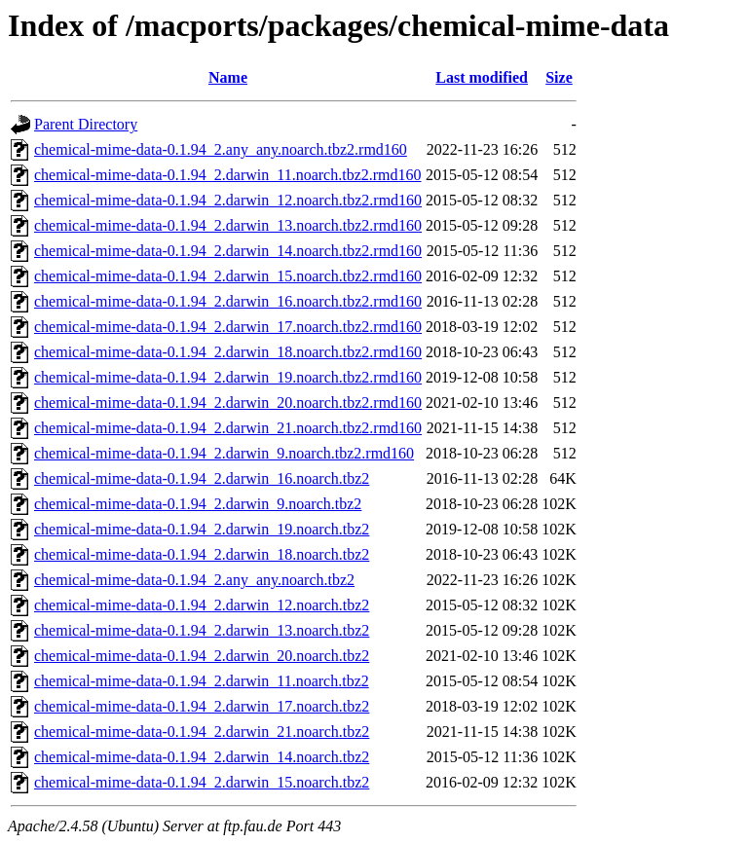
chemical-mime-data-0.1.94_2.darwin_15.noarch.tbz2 (201, 782)
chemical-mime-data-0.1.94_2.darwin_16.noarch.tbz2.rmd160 (228, 301)
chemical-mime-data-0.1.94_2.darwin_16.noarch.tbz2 (201, 478)
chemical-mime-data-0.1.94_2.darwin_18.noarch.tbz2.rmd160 (228, 352)
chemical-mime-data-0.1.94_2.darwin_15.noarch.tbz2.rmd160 (228, 276)
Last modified (481, 77)
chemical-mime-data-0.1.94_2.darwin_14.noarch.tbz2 (201, 757)
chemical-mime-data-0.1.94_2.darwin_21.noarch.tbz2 (201, 731)
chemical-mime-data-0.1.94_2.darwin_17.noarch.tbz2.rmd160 (228, 326)
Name (227, 77)
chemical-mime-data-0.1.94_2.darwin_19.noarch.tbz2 (201, 529)
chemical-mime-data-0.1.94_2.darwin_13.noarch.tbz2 (201, 630)
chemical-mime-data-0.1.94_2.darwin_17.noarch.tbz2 (201, 706)
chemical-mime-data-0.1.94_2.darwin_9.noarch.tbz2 (197, 503)
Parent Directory (85, 124)
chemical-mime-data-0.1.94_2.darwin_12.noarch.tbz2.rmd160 (228, 200)
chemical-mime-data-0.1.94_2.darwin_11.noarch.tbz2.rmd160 (228, 174)
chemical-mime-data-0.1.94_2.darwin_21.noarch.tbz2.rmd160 (228, 428)
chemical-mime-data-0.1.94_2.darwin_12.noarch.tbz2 (201, 605)
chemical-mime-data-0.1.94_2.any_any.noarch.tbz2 (194, 579)
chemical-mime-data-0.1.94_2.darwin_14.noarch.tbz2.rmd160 (228, 250)
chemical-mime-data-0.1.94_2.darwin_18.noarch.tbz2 (201, 554)
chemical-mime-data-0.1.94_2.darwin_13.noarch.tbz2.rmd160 (228, 225)
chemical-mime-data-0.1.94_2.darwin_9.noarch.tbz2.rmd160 (224, 453)
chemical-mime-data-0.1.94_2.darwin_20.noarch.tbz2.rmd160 (228, 402)
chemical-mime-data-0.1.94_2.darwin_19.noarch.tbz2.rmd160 (228, 377)
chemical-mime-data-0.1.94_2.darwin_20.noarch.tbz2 (201, 655)
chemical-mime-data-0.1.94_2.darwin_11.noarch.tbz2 (201, 681)
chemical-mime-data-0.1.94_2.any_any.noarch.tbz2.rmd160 (220, 149)
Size (559, 77)
